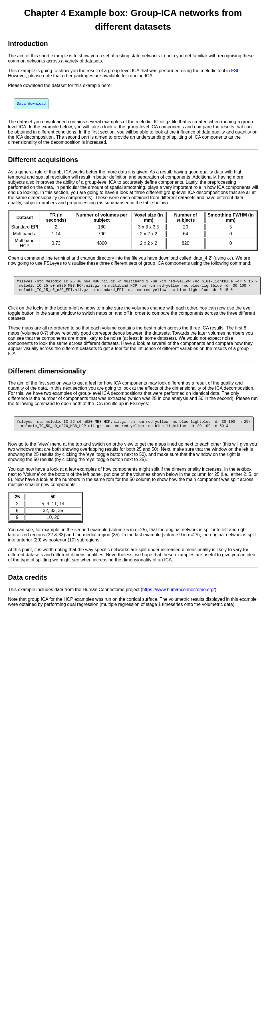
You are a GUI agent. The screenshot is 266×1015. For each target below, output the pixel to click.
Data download (31, 104)
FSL (235, 70)
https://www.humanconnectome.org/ (178, 594)
